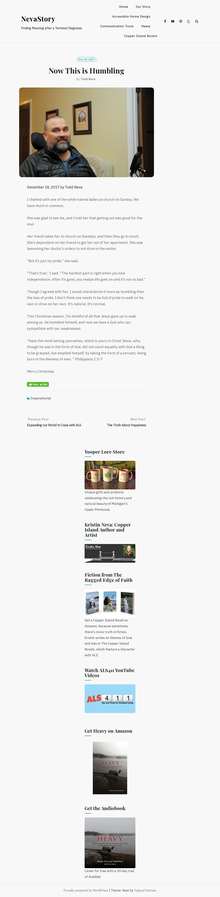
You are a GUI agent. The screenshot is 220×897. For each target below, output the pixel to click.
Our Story (143, 7)
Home (123, 7)
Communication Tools (117, 26)
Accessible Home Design (131, 16)
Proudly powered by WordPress (85, 890)
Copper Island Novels (140, 36)
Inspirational (41, 398)
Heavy (145, 26)
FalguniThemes (145, 890)
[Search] (197, 21)
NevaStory (38, 18)
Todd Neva (88, 79)
